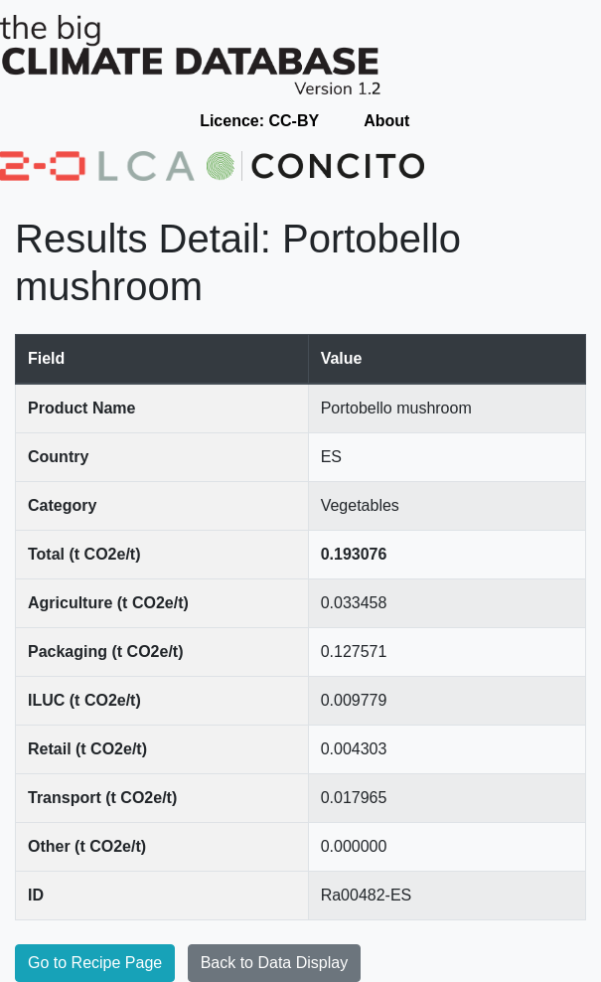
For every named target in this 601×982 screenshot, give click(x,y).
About (386, 120)
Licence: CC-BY (259, 120)
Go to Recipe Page (95, 962)
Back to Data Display (275, 962)
